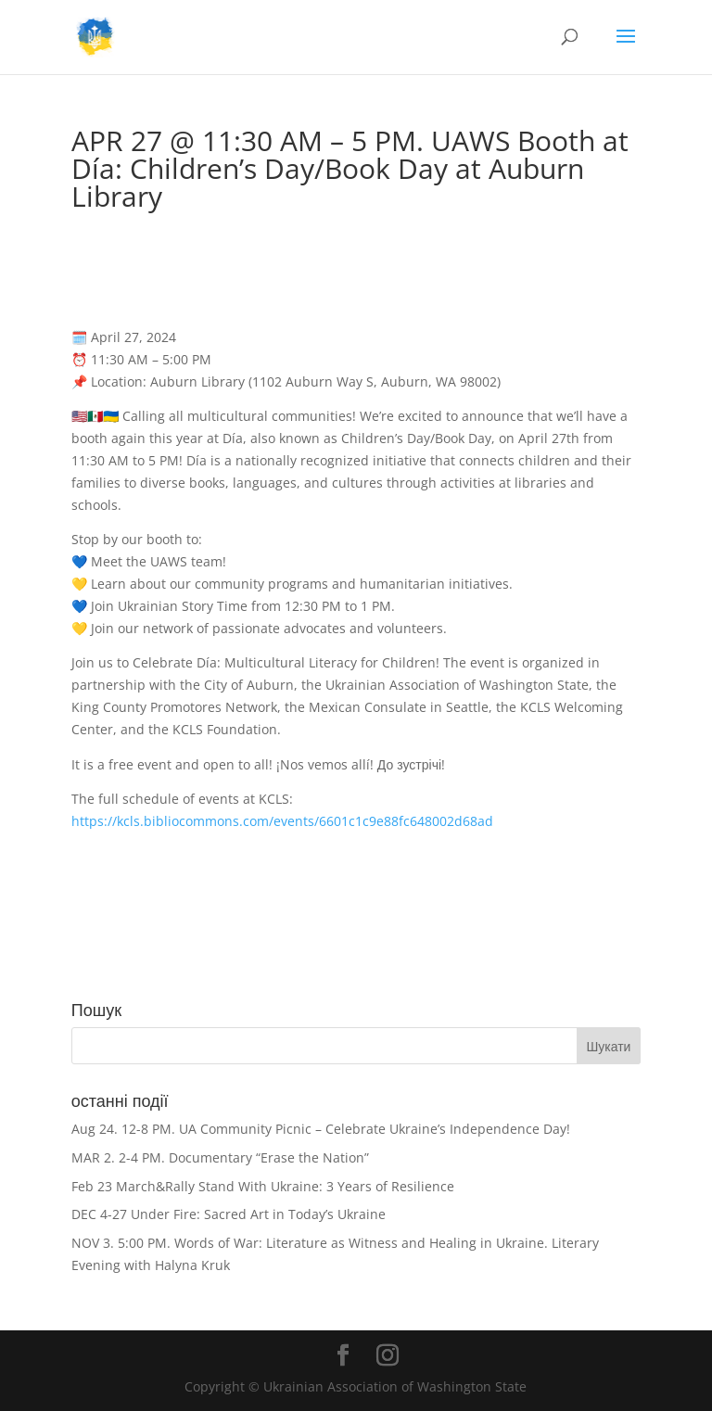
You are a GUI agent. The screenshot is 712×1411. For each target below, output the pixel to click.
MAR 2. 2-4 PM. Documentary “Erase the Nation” (220, 1157)
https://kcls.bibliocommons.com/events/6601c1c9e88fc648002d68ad (282, 821)
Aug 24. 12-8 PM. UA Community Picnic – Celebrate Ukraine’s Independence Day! (320, 1129)
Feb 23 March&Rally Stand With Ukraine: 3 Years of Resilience (262, 1186)
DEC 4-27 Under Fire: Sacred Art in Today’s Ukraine (228, 1214)
